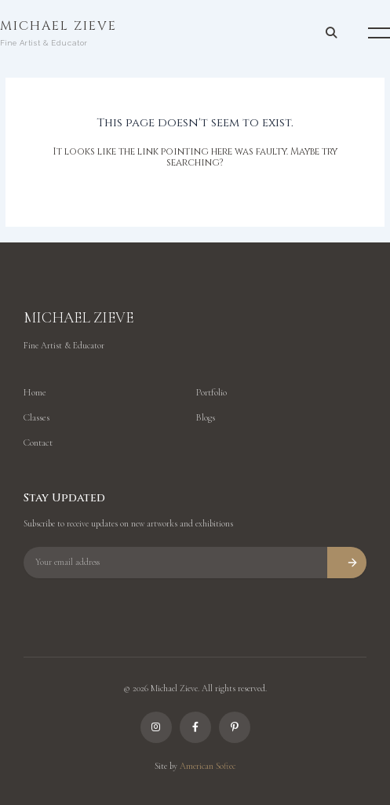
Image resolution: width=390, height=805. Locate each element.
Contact (38, 442)
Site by (195, 766)
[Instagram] (156, 727)
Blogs (205, 417)
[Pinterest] (234, 727)
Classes (36, 417)
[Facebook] (195, 727)
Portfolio (211, 392)
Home (35, 392)
